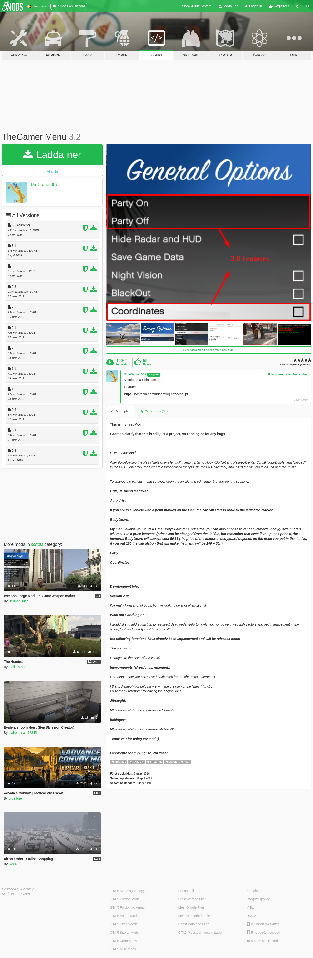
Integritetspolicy (258, 899)
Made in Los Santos (16, 894)
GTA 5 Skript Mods (123, 924)
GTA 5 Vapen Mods (124, 916)
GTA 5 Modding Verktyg (127, 891)
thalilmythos (17, 667)
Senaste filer (187, 891)
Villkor (251, 907)
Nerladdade (123, 364)
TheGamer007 (44, 184)
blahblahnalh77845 (23, 733)
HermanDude (18, 601)
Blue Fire (15, 798)
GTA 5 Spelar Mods (124, 932)
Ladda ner (52, 154)
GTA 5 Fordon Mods (124, 899)
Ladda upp (228, 6)
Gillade (147, 364)
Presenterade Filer (192, 899)
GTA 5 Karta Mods (123, 941)
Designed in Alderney (18, 889)
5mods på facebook (263, 932)
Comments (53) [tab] (153, 411)
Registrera (279, 6)
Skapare (154, 374)
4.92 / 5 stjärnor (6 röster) (295, 364)
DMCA (251, 916)
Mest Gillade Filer (191, 907)
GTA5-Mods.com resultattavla (200, 932)
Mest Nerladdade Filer (194, 916)
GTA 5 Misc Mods (123, 949)
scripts (37, 544)
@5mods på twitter (263, 924)
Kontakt (252, 891)
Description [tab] (120, 411)
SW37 (13, 864)
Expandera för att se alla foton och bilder (208, 350)
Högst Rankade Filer (193, 924)
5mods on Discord (262, 941)
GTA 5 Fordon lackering (127, 907)
